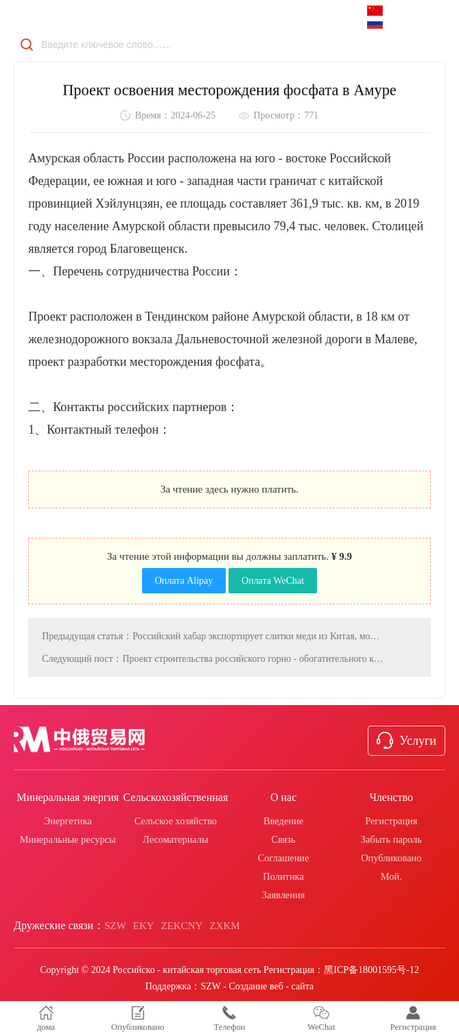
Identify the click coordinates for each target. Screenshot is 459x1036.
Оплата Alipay (184, 579)
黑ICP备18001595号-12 (371, 970)
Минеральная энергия (67, 797)
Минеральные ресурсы (68, 839)
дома (46, 1019)
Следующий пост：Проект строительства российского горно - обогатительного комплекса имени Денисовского (213, 657)
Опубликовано (391, 857)
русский (398, 23)
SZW (115, 925)
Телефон (229, 1019)
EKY (143, 925)
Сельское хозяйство (175, 820)
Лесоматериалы (176, 839)
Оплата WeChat (273, 579)
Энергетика (68, 820)
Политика (283, 876)
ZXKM (224, 925)
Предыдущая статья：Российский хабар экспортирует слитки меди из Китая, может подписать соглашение (213, 635)
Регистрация (391, 820)
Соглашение (283, 857)
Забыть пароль (391, 839)
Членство (391, 797)
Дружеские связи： (59, 925)
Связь (284, 839)
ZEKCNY (182, 925)
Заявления (283, 894)
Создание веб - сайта (271, 986)
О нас (283, 797)
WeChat (321, 1019)
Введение (283, 820)
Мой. (391, 876)
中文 (392, 11)
